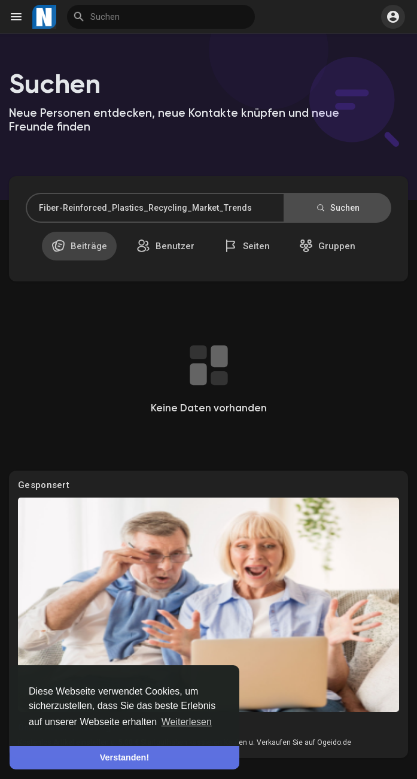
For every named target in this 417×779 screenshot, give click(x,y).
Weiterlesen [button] (187, 722)
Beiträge (79, 246)
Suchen (337, 207)
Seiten (247, 246)
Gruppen (327, 246)
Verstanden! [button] (124, 757)
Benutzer (165, 246)
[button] (393, 17)
